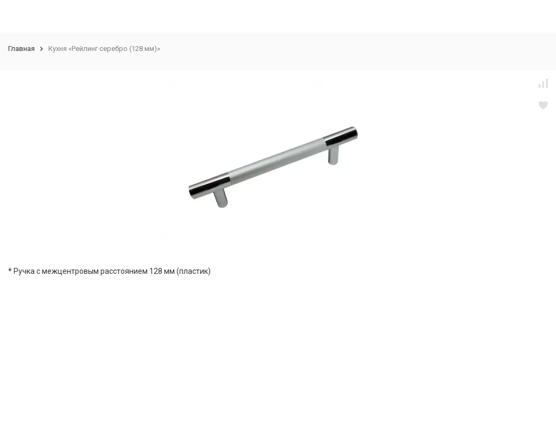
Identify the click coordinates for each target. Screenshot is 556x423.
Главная (21, 48)
